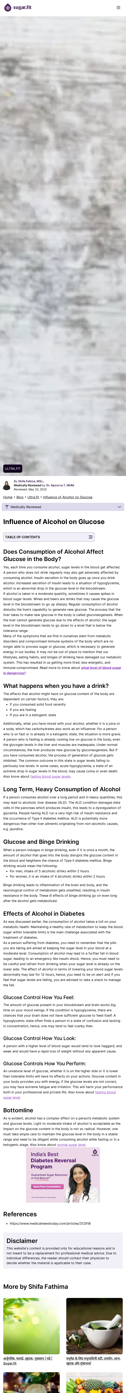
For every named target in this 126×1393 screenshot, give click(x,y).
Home (7, 497)
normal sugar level (71, 1145)
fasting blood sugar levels (50, 776)
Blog (20, 497)
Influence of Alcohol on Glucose (67, 497)
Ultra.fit (33, 497)
